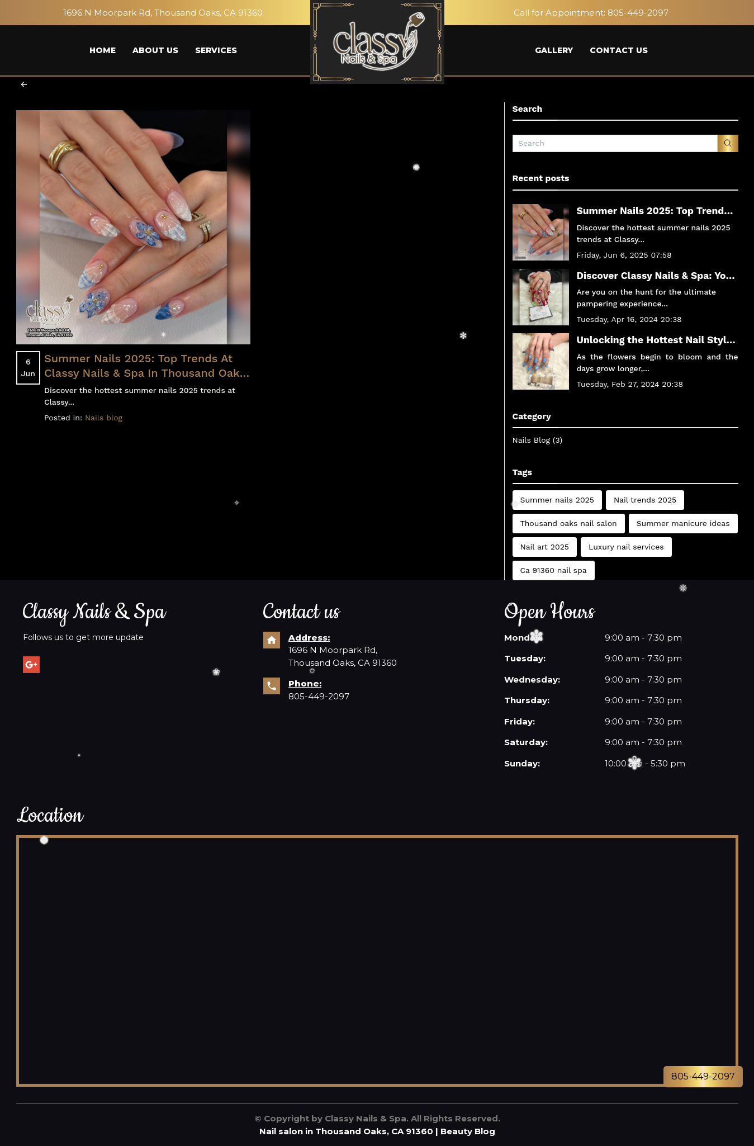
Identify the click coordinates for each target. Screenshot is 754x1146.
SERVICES (216, 50)
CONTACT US (619, 50)
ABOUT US (155, 50)
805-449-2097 (318, 696)
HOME (102, 50)
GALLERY (554, 50)
